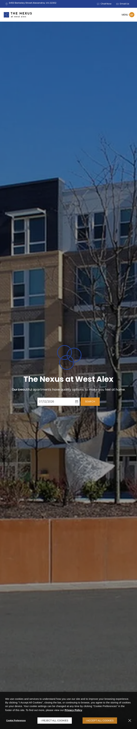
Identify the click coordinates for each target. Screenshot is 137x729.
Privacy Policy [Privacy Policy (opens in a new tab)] (73, 710)
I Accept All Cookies (100, 720)
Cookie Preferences (16, 720)
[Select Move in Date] (55, 402)
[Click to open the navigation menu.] (128, 15)
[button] (104, 4)
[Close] (130, 720)
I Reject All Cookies (54, 720)
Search (90, 401)
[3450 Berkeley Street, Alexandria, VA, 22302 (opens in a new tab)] (32, 4)
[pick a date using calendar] (77, 402)
